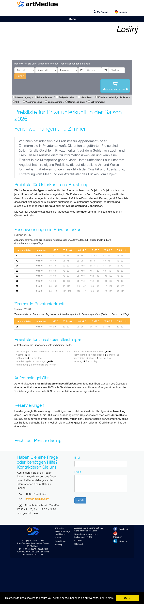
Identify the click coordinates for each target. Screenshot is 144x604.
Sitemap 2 (78, 544)
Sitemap (58, 544)
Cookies (78, 540)
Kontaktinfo (60, 541)
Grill (17, 102)
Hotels (58, 537)
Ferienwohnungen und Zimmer (62, 533)
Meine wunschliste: (115, 86)
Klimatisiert (86, 97)
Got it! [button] (127, 598)
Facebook (120, 529)
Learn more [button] (107, 598)
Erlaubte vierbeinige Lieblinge (113, 97)
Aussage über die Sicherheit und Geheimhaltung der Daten (88, 529)
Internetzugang (23, 97)
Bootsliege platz (76, 102)
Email (77, 457)
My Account (103, 12)
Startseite (59, 528)
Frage (77, 471)
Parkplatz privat (67, 97)
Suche (20, 76)
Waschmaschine (33, 102)
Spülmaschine (55, 102)
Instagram (117, 534)
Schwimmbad (98, 102)
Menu (72, 19)
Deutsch (121, 12)
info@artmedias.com (37, 499)
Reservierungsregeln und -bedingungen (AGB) (86, 536)
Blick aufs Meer (45, 97)
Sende (80, 500)
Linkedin (120, 541)
